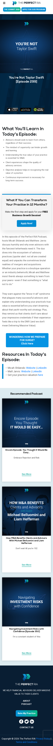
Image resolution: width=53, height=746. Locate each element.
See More (26, 474)
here (40, 374)
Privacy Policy (43, 738)
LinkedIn (42, 367)
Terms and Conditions (26, 742)
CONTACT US (26, 727)
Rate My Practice (26, 713)
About (26, 701)
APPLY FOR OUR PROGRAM (33, 9)
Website (31, 367)
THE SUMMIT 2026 (12, 9)
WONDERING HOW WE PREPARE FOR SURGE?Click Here (27, 340)
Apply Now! (26, 223)
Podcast (26, 704)
